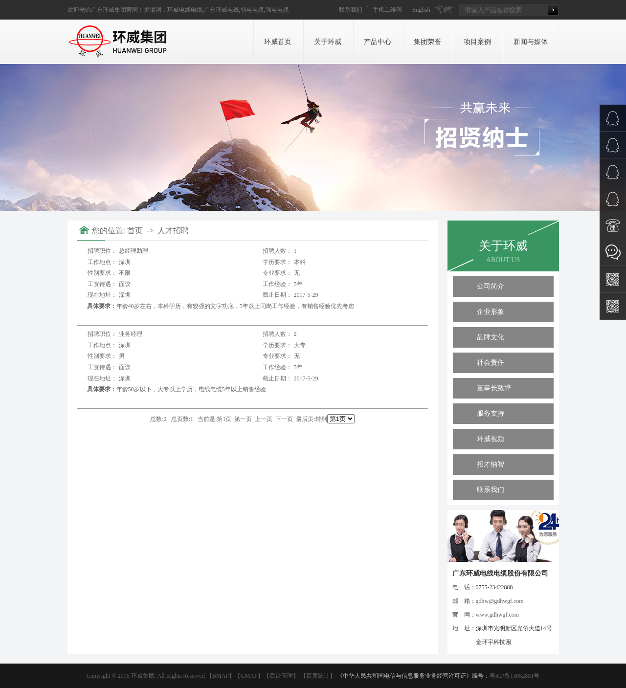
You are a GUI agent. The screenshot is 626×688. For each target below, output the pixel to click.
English (421, 9)
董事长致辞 (494, 388)
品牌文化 (490, 337)
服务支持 (490, 413)
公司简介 (490, 286)
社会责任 (490, 362)
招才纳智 (490, 464)
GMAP (249, 675)
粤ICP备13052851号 (515, 675)
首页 (136, 230)
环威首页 (277, 41)
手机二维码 (387, 9)
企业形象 (490, 311)
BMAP (220, 675)
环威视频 (490, 439)
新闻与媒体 (531, 41)
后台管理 (281, 675)
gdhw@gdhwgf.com (500, 601)
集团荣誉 (427, 41)
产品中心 (377, 41)
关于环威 (327, 41)
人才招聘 (173, 230)
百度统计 (318, 675)
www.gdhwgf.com (497, 614)
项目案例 (477, 41)
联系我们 (350, 9)
